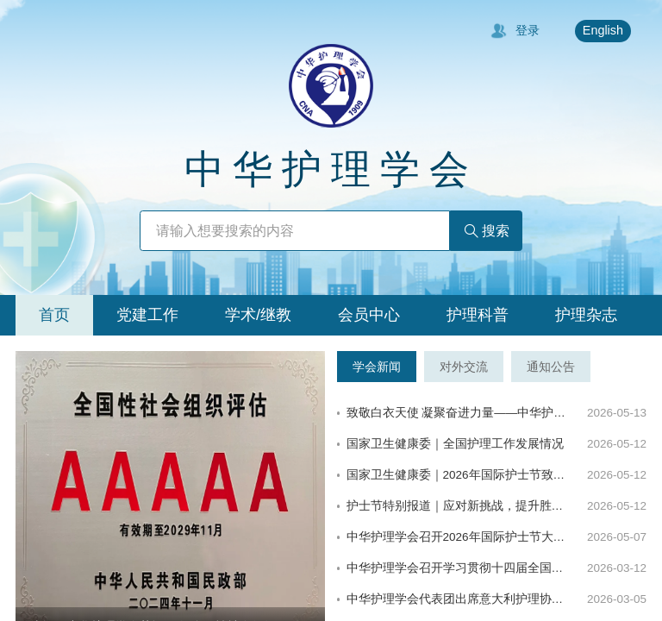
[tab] (54, 315)
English (603, 30)
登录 (515, 31)
